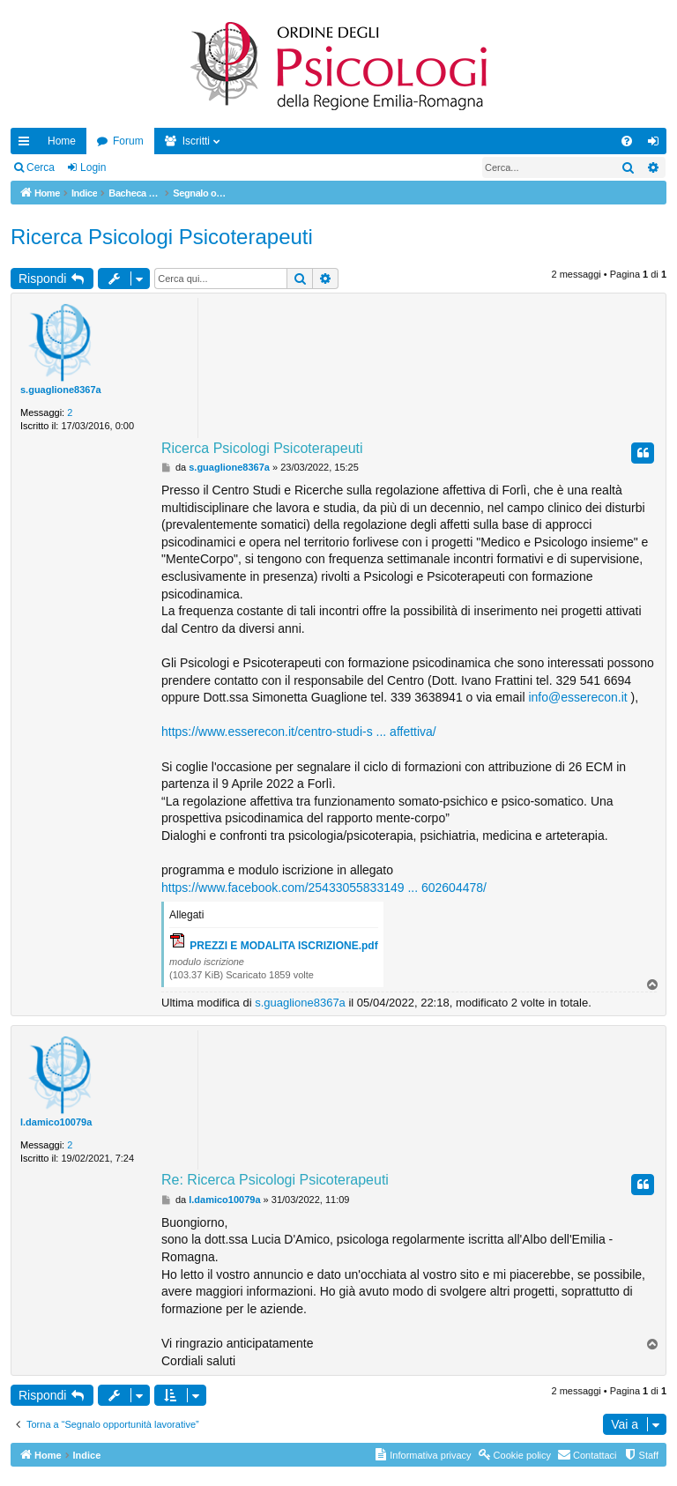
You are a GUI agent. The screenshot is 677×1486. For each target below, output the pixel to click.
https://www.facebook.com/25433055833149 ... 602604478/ (324, 887)
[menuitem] (627, 141)
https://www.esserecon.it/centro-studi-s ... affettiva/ (298, 731)
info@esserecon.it (577, 697)
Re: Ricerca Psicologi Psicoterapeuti (275, 1179)
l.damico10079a (56, 1122)
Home (62, 141)
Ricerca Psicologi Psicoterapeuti (162, 237)
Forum (128, 141)
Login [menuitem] (657, 144)
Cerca (40, 167)
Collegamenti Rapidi (27, 144)
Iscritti (196, 141)
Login (93, 167)
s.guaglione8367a (60, 389)
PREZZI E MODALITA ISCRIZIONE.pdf (283, 946)
